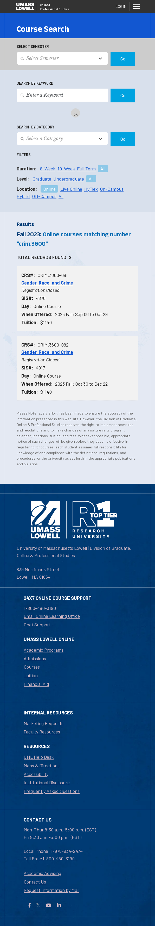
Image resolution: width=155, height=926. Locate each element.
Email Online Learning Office (52, 616)
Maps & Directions (42, 765)
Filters (24, 154)
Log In (121, 6)
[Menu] (136, 6)
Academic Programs (43, 650)
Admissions (35, 658)
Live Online (71, 189)
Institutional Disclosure (47, 782)
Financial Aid (36, 684)
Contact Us (35, 882)
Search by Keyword (35, 83)
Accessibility (36, 774)
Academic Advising (42, 873)
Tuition (31, 675)
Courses (32, 667)
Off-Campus (44, 196)
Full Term (86, 168)
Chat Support (37, 624)
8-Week (47, 168)
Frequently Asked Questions (52, 791)
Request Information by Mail (51, 890)
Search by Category (35, 127)
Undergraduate (68, 179)
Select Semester (33, 46)
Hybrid (23, 196)
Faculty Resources (42, 731)
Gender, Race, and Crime (47, 283)
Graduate (42, 179)
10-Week (66, 168)
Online (49, 189)
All (102, 168)
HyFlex (91, 189)
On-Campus (112, 189)
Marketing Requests (43, 723)
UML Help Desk (39, 757)
